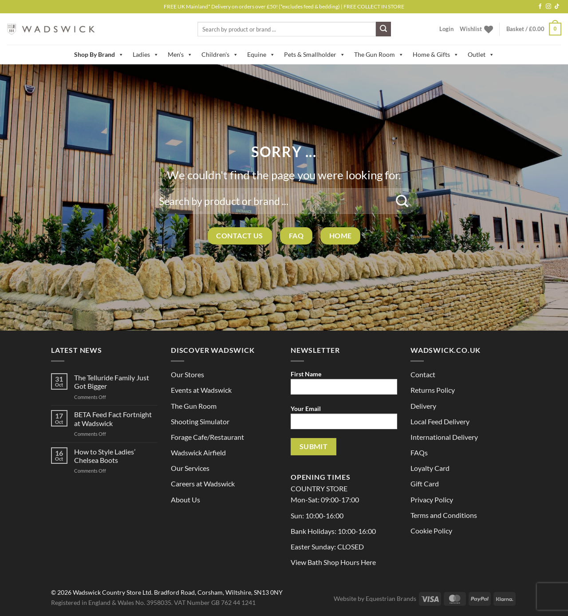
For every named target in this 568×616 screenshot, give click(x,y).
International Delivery (444, 437)
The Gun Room (379, 54)
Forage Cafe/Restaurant (207, 437)
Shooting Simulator (200, 421)
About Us (185, 499)
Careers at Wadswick (203, 483)
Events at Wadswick (201, 390)
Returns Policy (432, 390)
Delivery (423, 406)
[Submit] (383, 29)
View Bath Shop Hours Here (333, 562)
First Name (344, 385)
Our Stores (187, 374)
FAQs (419, 452)
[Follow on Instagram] (548, 7)
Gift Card (424, 483)
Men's (180, 54)
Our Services (190, 468)
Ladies (146, 54)
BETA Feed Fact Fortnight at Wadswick (113, 418)
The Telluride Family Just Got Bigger (111, 381)
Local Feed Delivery (439, 421)
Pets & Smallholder (314, 54)
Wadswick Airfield (198, 452)
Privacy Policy (431, 499)
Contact (422, 374)
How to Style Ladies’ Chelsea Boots (104, 455)
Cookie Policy (431, 530)
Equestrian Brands (391, 598)
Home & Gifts (436, 54)
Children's (219, 54)
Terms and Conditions (443, 515)
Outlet (481, 54)
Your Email (344, 420)
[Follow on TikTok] (557, 7)
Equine (261, 54)
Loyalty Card (430, 468)
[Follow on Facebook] (540, 7)
